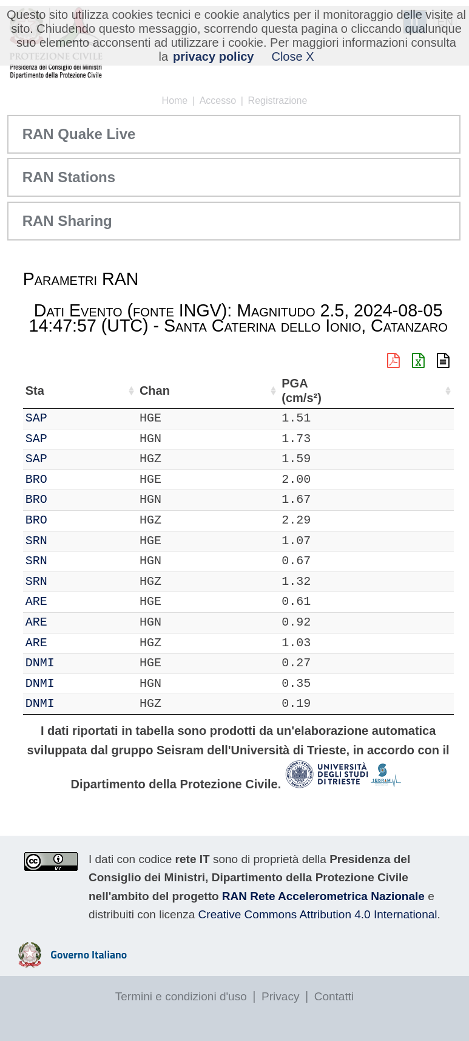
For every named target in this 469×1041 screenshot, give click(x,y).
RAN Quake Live (79, 134)
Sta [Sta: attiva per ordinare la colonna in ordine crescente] (70, 390)
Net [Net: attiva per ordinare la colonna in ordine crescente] (35, 390)
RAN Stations (68, 177)
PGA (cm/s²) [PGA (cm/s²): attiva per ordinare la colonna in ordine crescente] (417, 391)
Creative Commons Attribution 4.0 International (317, 914)
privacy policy (213, 56)
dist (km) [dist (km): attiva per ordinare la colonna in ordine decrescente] (367, 391)
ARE (72, 601)
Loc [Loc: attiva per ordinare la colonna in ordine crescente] (159, 390)
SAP (72, 418)
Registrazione (278, 100)
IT (32, 418)
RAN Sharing (67, 221)
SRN (72, 541)
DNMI (75, 663)
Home (175, 100)
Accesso (218, 100)
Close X (292, 56)
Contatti (334, 996)
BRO (72, 479)
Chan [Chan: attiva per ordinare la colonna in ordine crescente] (115, 390)
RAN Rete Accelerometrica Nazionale (323, 896)
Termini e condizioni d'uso (181, 996)
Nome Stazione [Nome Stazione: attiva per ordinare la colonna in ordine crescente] (229, 390)
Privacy (280, 996)
